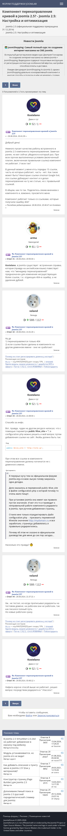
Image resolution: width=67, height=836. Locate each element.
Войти (29, 715)
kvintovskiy (13, 747)
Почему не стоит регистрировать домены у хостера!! (29, 356)
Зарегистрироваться (48, 715)
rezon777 (58, 760)
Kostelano (33, 115)
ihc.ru (7, 361)
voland (33, 311)
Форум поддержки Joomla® (19, 3)
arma (33, 238)
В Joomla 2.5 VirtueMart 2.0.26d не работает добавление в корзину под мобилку (20, 741)
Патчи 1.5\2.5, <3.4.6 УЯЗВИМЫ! (28, 366)
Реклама (23, 816)
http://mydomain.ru (39, 520)
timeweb (49, 361)
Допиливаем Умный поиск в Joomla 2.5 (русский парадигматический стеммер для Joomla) (19, 796)
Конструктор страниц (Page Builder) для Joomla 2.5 (18, 781)
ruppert (12, 759)
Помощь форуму (10, 816)
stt (10, 803)
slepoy (56, 798)
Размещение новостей (39, 816)
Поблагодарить (51, 366)
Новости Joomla (34, 41)
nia (10, 774)
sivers (56, 772)
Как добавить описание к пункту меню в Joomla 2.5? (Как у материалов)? (21, 768)
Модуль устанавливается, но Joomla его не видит (19, 755)
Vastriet (57, 746)
